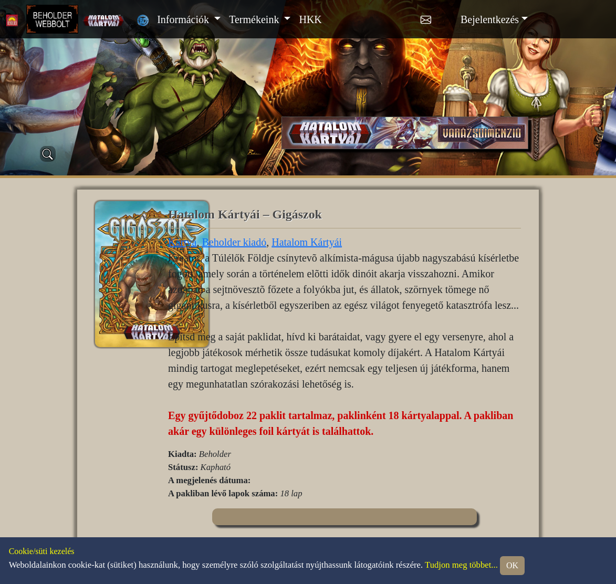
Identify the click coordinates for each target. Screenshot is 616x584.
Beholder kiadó (234, 242)
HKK (310, 19)
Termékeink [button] (255, 19)
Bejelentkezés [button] (490, 19)
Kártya (182, 242)
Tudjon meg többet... (461, 565)
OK (512, 565)
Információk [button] (184, 19)
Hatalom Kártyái (307, 242)
